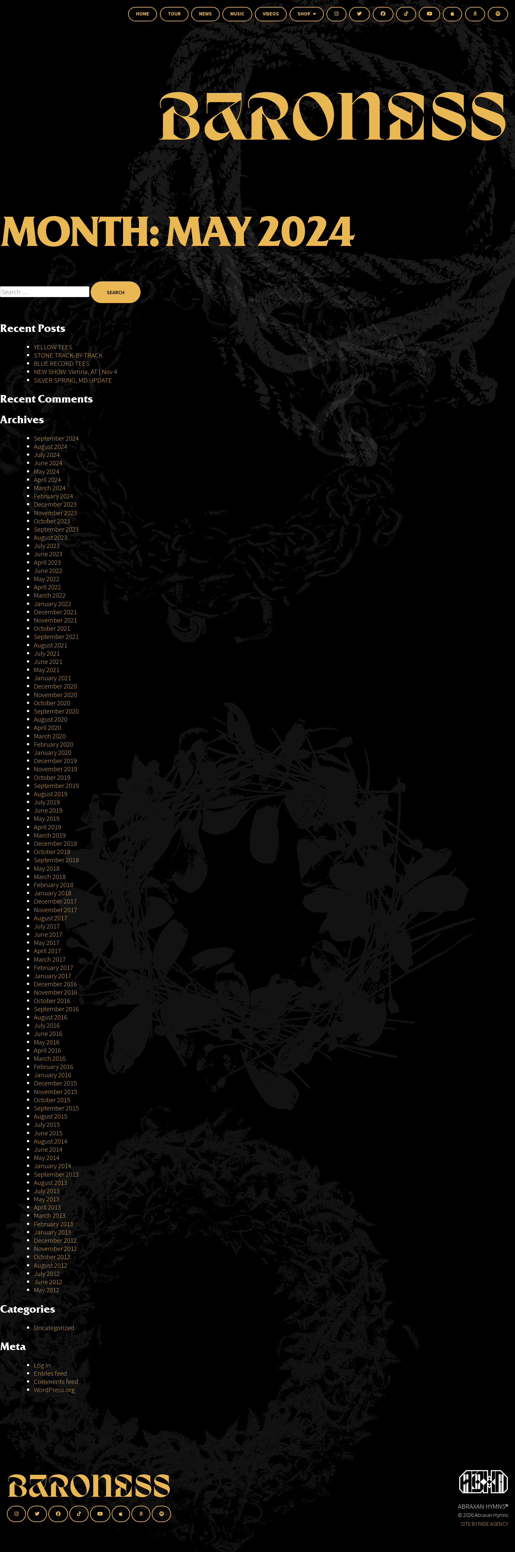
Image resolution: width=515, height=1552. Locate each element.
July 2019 (47, 802)
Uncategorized (54, 1327)
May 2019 (46, 818)
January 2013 (52, 1232)
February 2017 (53, 967)
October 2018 (52, 851)
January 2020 (52, 752)
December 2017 (55, 901)
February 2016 (53, 1066)
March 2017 (50, 959)
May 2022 (46, 578)
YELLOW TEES (53, 346)
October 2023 (52, 520)
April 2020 (47, 727)
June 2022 (48, 570)
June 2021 (48, 661)
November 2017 (55, 909)
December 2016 (55, 983)
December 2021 (55, 611)
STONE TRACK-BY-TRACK (68, 355)
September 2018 (56, 859)
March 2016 (50, 1058)
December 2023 (55, 504)
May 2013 (46, 1198)
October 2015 (52, 1099)
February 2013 (53, 1223)
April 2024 (47, 479)
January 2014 (52, 1165)
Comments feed (56, 1381)
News (205, 14)
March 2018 (50, 876)
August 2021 (50, 645)
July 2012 (47, 1273)
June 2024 (48, 462)
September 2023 (56, 529)
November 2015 (55, 1091)
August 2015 (50, 1116)
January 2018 (52, 892)
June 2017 (48, 934)
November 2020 (55, 694)
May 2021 (46, 669)
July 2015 (47, 1124)
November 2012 (55, 1248)
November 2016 (55, 992)
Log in (42, 1365)
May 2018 (46, 868)
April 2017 (47, 950)
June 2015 (48, 1132)
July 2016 (47, 1025)
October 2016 (52, 1000)
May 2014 (46, 1157)
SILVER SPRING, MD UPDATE (73, 380)
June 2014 (48, 1149)
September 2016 (56, 1008)
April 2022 (47, 586)
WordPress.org (54, 1389)
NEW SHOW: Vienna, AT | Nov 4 (75, 371)
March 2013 (50, 1215)
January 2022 (52, 603)
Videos (271, 14)
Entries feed (50, 1373)
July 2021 (47, 653)
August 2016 (50, 1017)
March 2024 (50, 487)
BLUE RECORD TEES (62, 363)
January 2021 (52, 677)
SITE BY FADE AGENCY (484, 1523)
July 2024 (47, 454)
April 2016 (47, 1050)
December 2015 (55, 1083)
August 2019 (50, 793)
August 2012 (50, 1265)
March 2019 (50, 835)
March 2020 (50, 736)
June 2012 (48, 1281)
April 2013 (47, 1207)
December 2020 (55, 686)
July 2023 (47, 545)
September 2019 (56, 785)
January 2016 (52, 1074)
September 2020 (56, 711)
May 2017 (46, 942)
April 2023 (47, 562)
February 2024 (53, 496)
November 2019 (55, 768)
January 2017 (52, 975)
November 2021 (55, 620)
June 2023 (48, 553)
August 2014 (50, 1141)
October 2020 (52, 702)
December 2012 (55, 1240)
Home (142, 14)
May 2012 (46, 1289)
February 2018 (53, 884)
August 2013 (50, 1182)
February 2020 (53, 744)
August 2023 (50, 537)
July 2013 (47, 1190)
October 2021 (52, 628)
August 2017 (50, 917)
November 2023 (55, 512)
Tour (174, 14)
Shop (307, 14)
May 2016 (46, 1042)
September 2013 (56, 1174)
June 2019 (48, 810)
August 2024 (50, 446)
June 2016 (48, 1033)
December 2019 (55, 760)
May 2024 (46, 471)
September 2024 (56, 438)
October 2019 (52, 777)
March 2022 (50, 595)
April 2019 (47, 826)
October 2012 (52, 1256)
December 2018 (55, 843)
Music (237, 14)
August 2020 (50, 719)
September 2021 (56, 636)
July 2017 (47, 926)
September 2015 (56, 1108)
